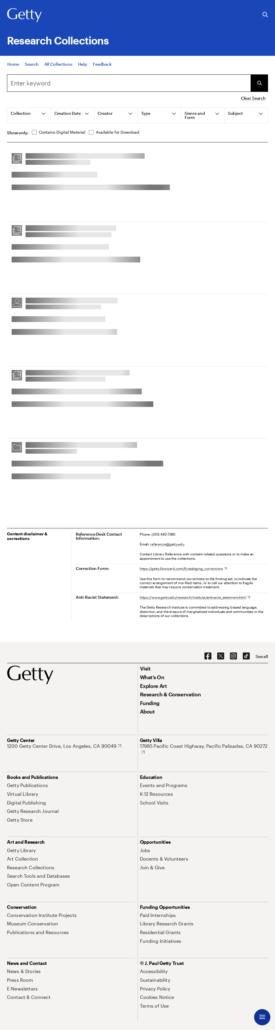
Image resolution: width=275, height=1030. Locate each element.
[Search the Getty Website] (265, 15)
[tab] (29, 115)
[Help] (82, 64)
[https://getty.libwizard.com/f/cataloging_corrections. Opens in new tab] (183, 568)
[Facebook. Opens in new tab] (207, 656)
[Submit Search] (259, 83)
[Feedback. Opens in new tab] (102, 64)
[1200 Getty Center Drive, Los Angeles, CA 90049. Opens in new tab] (64, 746)
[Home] (13, 64)
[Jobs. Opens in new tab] (145, 850)
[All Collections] (58, 64)
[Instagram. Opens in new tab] (233, 656)
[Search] (31, 64)
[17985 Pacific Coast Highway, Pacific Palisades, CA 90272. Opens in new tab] (204, 749)
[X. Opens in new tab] (220, 656)
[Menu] (262, 1017)
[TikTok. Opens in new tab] (246, 656)
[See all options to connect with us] (262, 657)
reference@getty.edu (167, 544)
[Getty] (24, 15)
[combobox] (129, 83)
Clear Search (253, 98)
